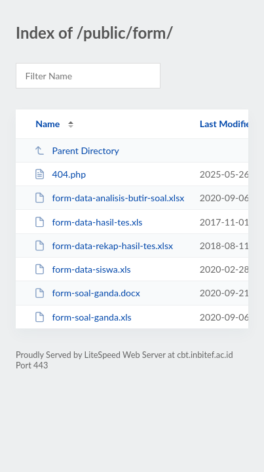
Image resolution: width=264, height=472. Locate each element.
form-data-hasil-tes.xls (88, 221)
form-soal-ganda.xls (83, 317)
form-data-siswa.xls (82, 269)
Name (47, 123)
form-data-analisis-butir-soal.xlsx (109, 197)
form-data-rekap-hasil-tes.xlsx (103, 245)
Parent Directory (76, 150)
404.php (60, 174)
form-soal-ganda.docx (87, 292)
